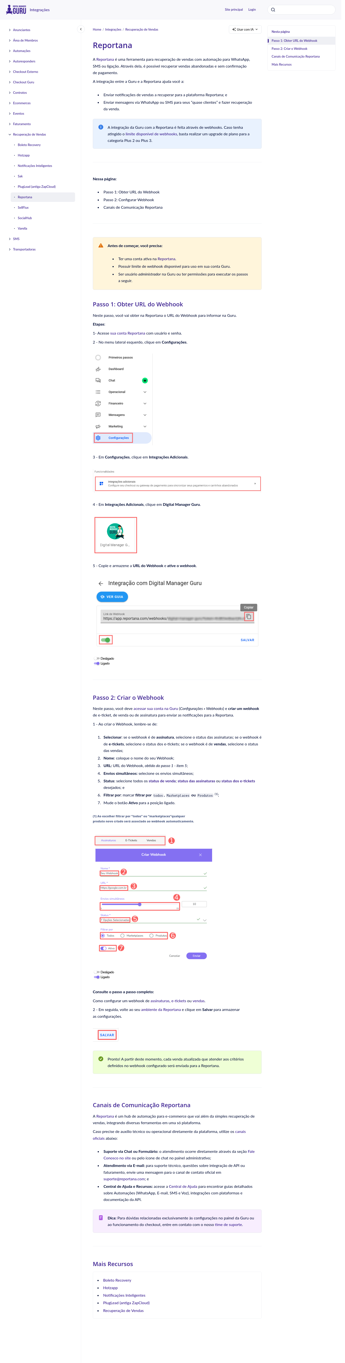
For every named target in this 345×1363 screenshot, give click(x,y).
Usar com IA (245, 29)
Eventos (18, 113)
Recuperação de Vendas (29, 134)
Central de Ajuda (183, 1186)
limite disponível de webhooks (151, 133)
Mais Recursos (282, 64)
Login (252, 9)
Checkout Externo (25, 72)
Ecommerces (22, 103)
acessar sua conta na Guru (156, 708)
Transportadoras (24, 249)
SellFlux (23, 207)
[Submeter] (273, 10)
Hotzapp (24, 155)
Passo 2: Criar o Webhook (289, 49)
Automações (21, 51)
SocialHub (25, 218)
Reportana (25, 197)
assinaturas (160, 1000)
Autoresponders (24, 61)
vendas (198, 1000)
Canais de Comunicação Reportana (296, 56)
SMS (16, 239)
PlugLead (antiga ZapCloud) (36, 187)
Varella (22, 228)
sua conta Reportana (127, 333)
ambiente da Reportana (161, 1009)
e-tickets (178, 1000)
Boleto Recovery (29, 145)
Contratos (20, 93)
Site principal (234, 9)
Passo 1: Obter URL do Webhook (294, 41)
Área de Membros (25, 40)
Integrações (40, 9)
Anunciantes (21, 30)
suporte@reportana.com (124, 1178)
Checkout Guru (23, 82)
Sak (20, 176)
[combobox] (301, 9)
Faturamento (22, 124)
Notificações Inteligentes (35, 166)
